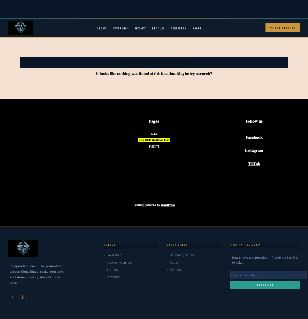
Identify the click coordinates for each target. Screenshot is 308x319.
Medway (140, 28)
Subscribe (265, 284)
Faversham (121, 28)
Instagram (254, 150)
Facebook (254, 137)
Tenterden (179, 28)
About (197, 28)
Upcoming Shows (182, 255)
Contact (175, 269)
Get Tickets (283, 27)
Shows (102, 28)
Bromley (158, 28)
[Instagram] (22, 297)
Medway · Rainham (119, 262)
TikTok (254, 163)
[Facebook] (12, 297)
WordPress (168, 205)
